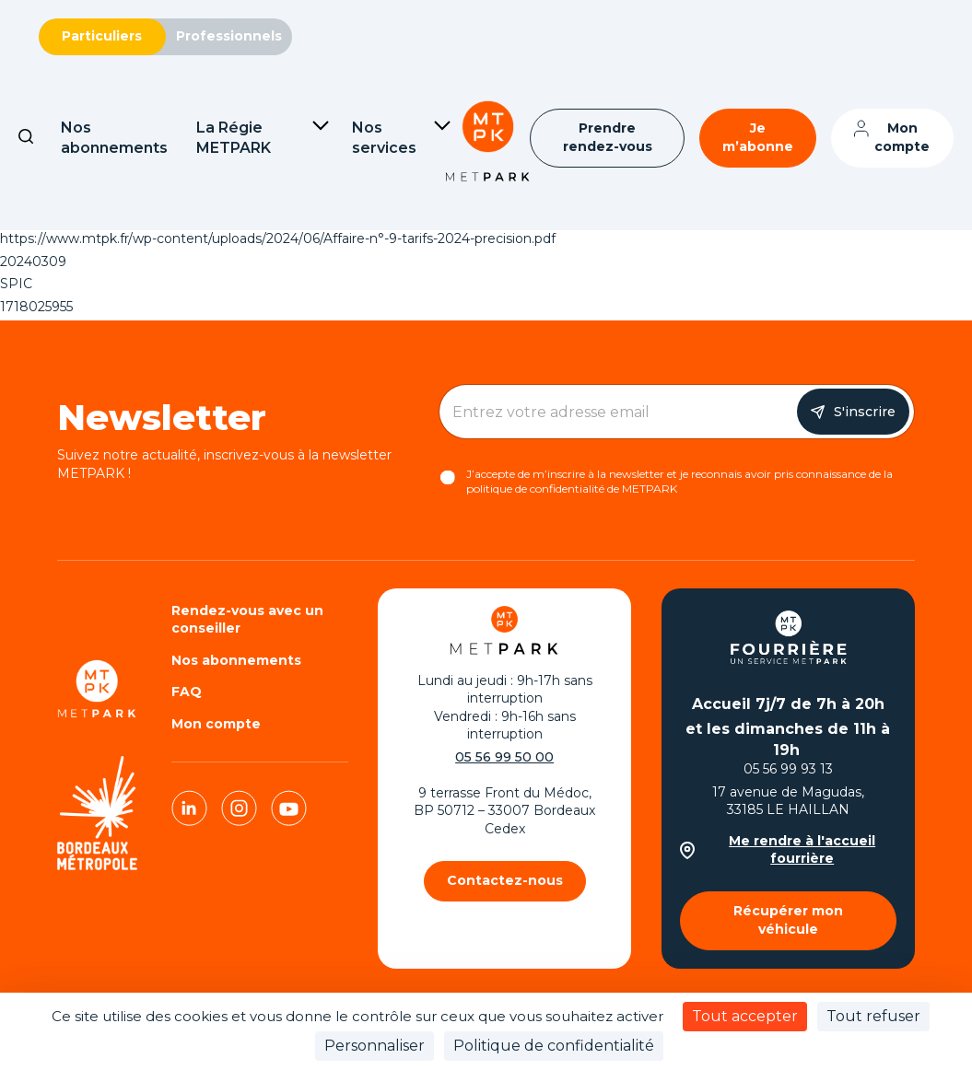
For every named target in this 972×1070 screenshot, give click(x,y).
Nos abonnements (236, 660)
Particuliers (102, 36)
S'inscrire (865, 411)
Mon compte (902, 137)
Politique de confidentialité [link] (553, 1045)
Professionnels (229, 36)
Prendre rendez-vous (607, 137)
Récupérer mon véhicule (788, 919)
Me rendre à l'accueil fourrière (778, 849)
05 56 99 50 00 (504, 757)
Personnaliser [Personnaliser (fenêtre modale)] (374, 1045)
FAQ (186, 691)
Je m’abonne (757, 137)
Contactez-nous (505, 880)
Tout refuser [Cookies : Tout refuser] (873, 1016)
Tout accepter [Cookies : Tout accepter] (745, 1016)
